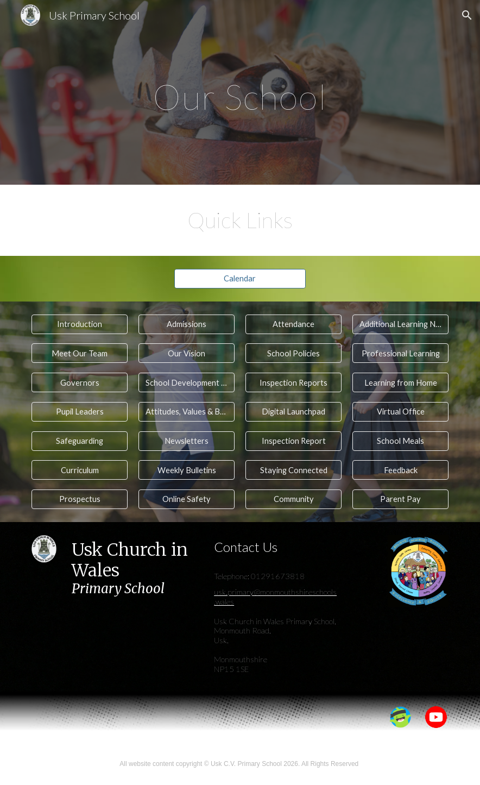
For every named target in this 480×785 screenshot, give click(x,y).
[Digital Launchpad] (293, 411)
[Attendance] (293, 324)
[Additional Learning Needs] (400, 324)
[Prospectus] (79, 499)
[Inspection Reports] (293, 382)
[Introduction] (79, 324)
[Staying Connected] (293, 469)
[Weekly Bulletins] (186, 469)
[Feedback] (400, 469)
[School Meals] (400, 440)
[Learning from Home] (400, 382)
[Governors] (79, 382)
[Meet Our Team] (79, 353)
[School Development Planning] (186, 382)
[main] (240, 92)
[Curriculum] (79, 469)
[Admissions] (186, 324)
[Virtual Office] (400, 411)
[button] (467, 15)
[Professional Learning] (400, 353)
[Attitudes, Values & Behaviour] (186, 411)
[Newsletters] (186, 440)
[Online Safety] (186, 499)
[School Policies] (293, 353)
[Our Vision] (186, 353)
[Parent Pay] (400, 499)
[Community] (293, 499)
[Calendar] (240, 278)
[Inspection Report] (293, 440)
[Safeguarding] (79, 440)
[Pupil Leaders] (79, 411)
